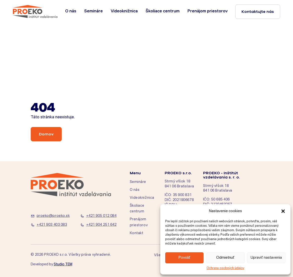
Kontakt (136, 233)
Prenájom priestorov (207, 11)
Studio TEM (63, 264)
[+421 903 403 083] (52, 225)
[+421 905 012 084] (102, 216)
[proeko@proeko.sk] (52, 216)
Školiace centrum (163, 11)
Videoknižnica (124, 11)
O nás (70, 11)
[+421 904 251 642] (102, 225)
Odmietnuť (225, 257)
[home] (35, 11)
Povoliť (184, 257)
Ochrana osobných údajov (225, 268)
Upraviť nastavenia (266, 257)
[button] (283, 211)
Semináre (93, 11)
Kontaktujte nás (257, 12)
